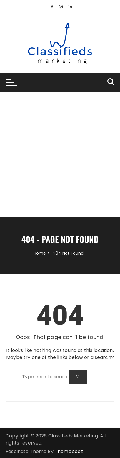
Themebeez (69, 451)
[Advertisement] (60, 154)
